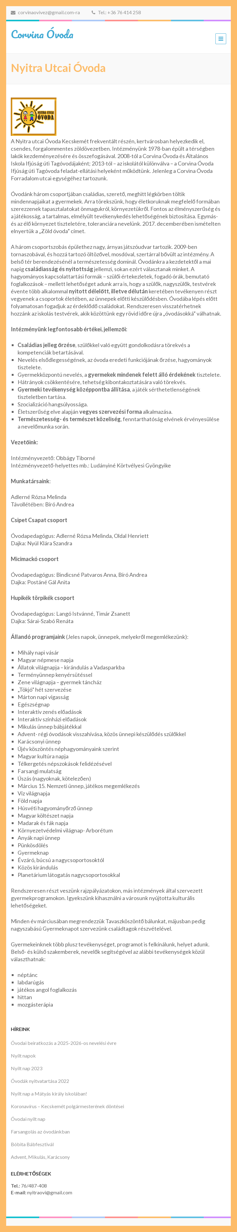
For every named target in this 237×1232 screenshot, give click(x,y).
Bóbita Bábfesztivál (32, 1144)
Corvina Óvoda (42, 34)
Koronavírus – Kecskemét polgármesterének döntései (67, 1106)
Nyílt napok (23, 1055)
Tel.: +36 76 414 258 (116, 12)
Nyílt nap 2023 (26, 1068)
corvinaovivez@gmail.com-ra (45, 12)
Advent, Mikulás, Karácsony (40, 1157)
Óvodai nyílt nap (28, 1119)
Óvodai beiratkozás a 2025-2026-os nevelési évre (63, 1043)
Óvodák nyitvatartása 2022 (40, 1081)
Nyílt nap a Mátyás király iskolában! (49, 1093)
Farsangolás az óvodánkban (40, 1131)
